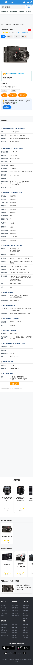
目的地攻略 (4, 630)
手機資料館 (15, 610)
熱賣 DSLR (15, 635)
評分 (19, 32)
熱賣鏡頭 (14, 632)
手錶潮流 (25, 618)
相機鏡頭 (8, 24)
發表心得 (25, 32)
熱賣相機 (14, 630)
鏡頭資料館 (13, 12)
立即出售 (7, 107)
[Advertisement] (16, 410)
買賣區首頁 (26, 605)
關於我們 (25, 625)
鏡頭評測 (28, 12)
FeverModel (4, 610)
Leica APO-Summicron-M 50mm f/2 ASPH (21, 498)
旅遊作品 (3, 632)
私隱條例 (25, 638)
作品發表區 (4, 613)
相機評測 (21, 12)
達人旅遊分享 (4, 635)
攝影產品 (25, 608)
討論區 (3, 615)
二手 (17, 36)
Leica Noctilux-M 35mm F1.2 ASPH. (7, 498)
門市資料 (14, 625)
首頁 (2, 24)
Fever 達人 (4, 608)
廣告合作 (25, 630)
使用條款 (25, 635)
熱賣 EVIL (14, 638)
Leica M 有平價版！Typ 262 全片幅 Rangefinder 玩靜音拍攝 (23, 587)
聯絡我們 (25, 627)
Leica (22, 24)
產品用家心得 (15, 615)
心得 (9, 36)
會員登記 (25, 632)
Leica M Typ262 (7, 536)
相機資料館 (4, 12)
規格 (3, 36)
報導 (24, 36)
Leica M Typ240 (21, 567)
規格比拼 (22, 95)
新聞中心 (3, 605)
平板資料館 (15, 613)
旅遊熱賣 (3, 627)
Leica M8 (7, 564)
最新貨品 (14, 627)
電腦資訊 (25, 613)
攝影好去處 (4, 625)
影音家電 (25, 615)
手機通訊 (25, 610)
